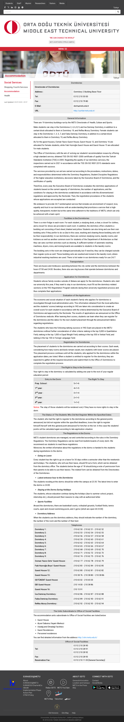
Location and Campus (81, 683)
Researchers (40, 3)
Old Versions (53, 713)
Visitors (52, 3)
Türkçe (116, 8)
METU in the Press (80, 685)
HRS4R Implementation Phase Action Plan (32, 690)
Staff (19, 3)
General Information (80, 681)
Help (74, 713)
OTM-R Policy (28, 695)
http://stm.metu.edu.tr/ (87, 637)
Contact (95, 681)
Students (9, 3)
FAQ (74, 688)
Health (7, 95)
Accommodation (11, 91)
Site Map (65, 713)
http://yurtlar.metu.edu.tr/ (84, 111)
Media (62, 3)
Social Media (97, 683)
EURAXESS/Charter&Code (33, 685)
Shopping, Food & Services (16, 87)
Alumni (28, 3)
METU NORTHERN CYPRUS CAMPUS (62, 42)
